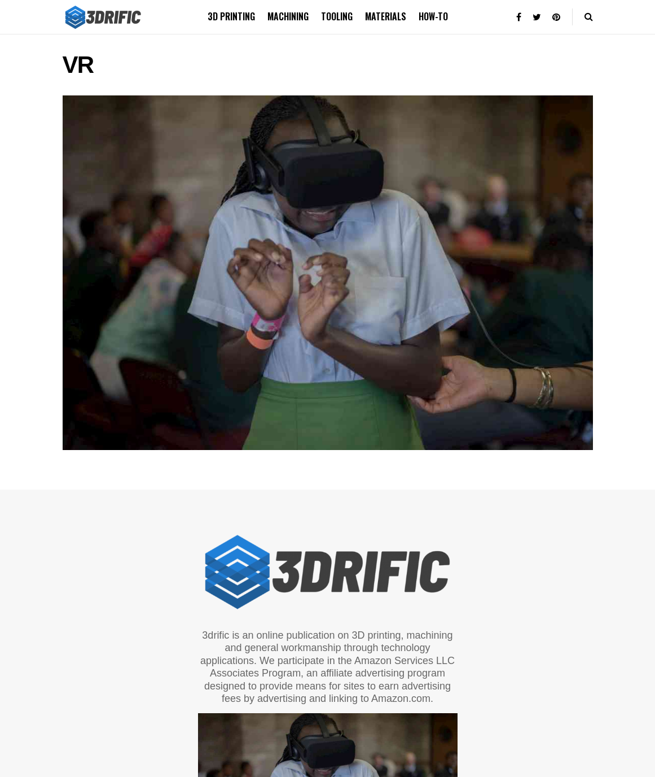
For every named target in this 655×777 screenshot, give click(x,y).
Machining (288, 16)
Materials (385, 16)
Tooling (337, 16)
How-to (433, 16)
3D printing (231, 16)
